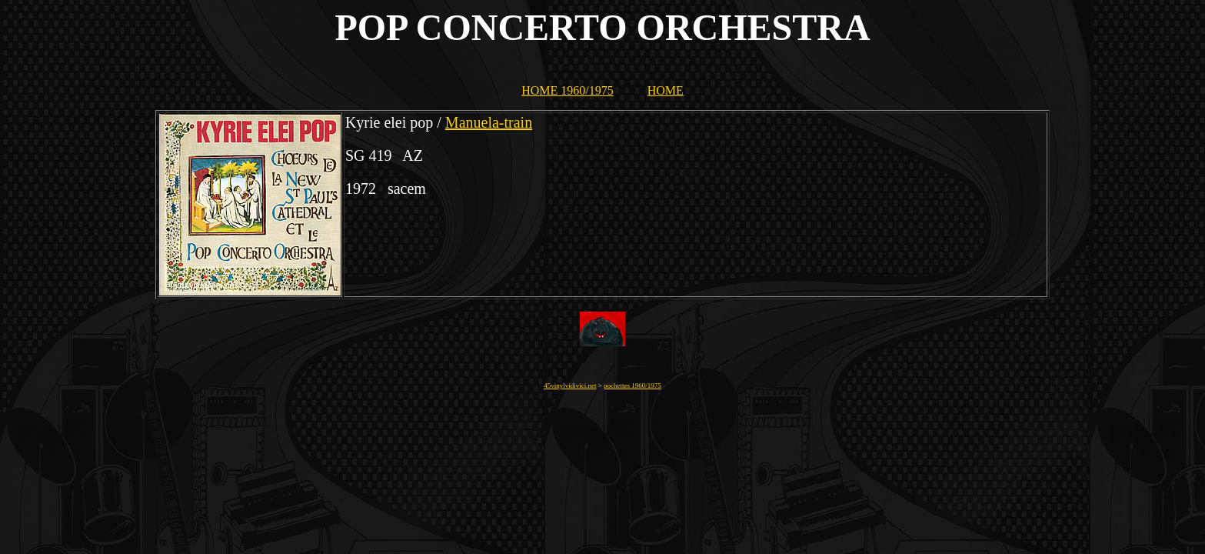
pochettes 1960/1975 (632, 385)
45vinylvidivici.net (570, 385)
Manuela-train (488, 122)
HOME (665, 90)
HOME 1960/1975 (567, 90)
